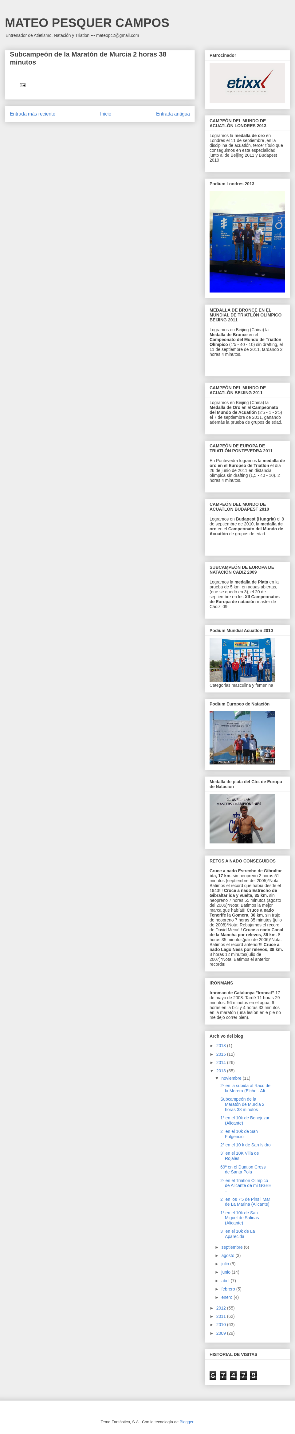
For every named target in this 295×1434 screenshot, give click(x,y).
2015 (221, 1054)
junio (226, 1272)
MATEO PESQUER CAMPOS (87, 22)
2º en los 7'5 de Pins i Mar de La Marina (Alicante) (245, 1202)
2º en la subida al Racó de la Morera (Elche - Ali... (245, 1088)
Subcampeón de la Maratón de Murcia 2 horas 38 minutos (242, 1104)
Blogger (186, 1422)
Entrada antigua (173, 113)
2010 (221, 1324)
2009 (221, 1333)
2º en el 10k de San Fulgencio (239, 1134)
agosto (228, 1255)
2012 (221, 1308)
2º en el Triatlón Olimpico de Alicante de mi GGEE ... (245, 1185)
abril (225, 1280)
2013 (221, 1070)
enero (227, 1297)
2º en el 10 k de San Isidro (245, 1144)
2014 (221, 1062)
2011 (221, 1316)
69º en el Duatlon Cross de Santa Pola (243, 1170)
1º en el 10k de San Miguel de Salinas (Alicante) (239, 1218)
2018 (221, 1045)
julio (225, 1263)
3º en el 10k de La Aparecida (237, 1234)
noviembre (231, 1078)
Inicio (105, 113)
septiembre (232, 1247)
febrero (228, 1289)
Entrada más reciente (32, 113)
